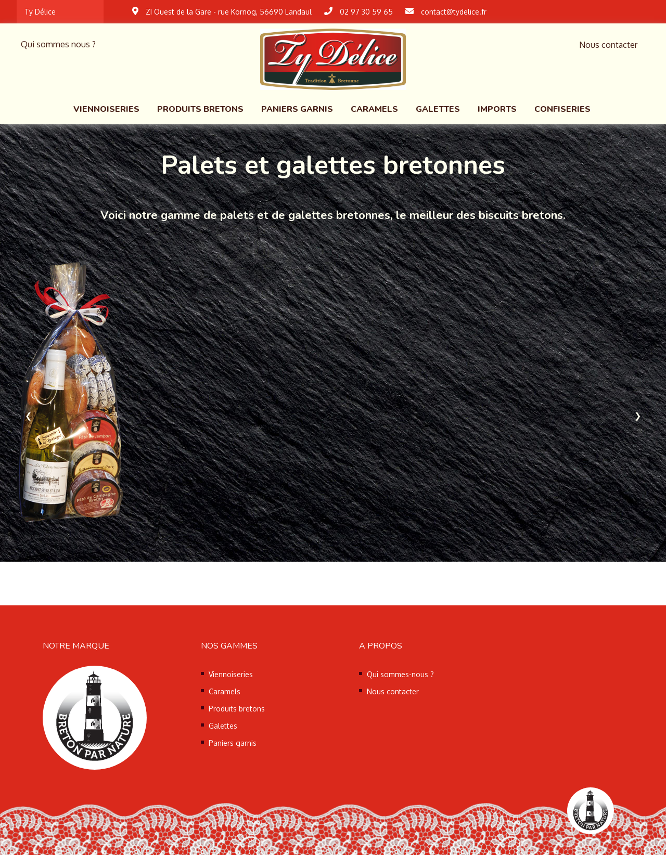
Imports (497, 109)
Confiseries (562, 109)
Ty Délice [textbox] (40, 11)
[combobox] (60, 11)
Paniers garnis (297, 109)
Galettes (438, 109)
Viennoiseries (106, 109)
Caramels (374, 109)
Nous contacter (608, 45)
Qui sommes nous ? (58, 44)
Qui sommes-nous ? (400, 674)
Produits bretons (200, 109)
